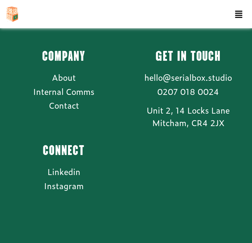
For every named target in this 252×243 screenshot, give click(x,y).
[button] (238, 14)
